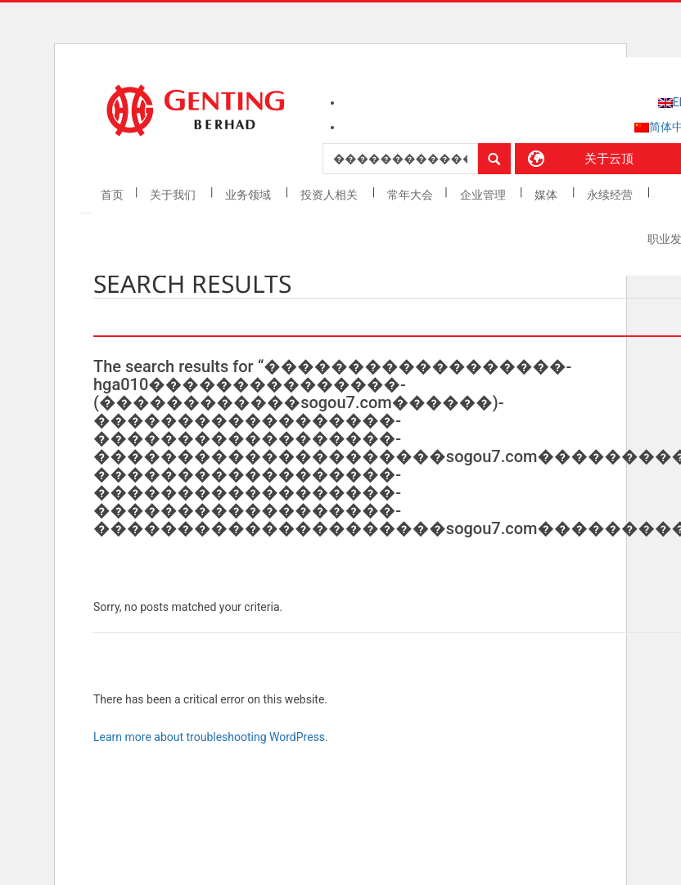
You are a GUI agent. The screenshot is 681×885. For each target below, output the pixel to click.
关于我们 (174, 194)
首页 (112, 194)
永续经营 (611, 194)
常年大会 (410, 194)
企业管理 (484, 194)
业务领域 (249, 194)
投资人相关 (330, 194)
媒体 (547, 194)
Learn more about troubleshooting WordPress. (210, 736)
